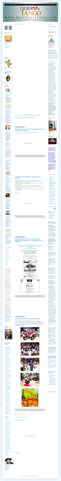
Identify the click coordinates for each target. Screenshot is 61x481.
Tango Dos (7, 405)
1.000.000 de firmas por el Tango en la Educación (8, 348)
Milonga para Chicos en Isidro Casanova (27, 318)
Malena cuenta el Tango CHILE (8, 434)
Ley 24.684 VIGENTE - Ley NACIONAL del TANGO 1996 (52, 192)
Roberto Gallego (8, 402)
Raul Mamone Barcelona (8, 400)
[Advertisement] (30, 167)
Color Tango (7, 361)
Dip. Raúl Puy (8, 369)
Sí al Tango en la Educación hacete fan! (52, 382)
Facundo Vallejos (8, 375)
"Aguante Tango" (8, 346)
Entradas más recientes (19, 412)
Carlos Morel (7, 357)
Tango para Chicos (8, 409)
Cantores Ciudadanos (7, 356)
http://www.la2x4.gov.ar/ (52, 317)
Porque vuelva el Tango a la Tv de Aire (52, 378)
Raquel (7, 449)
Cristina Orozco (8, 362)
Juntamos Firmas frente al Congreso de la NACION (8, 149)
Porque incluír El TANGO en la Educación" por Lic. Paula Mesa (52, 179)
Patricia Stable (8, 397)
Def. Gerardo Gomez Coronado (8, 364)
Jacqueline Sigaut (8, 385)
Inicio (31, 412)
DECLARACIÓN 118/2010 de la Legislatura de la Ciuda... (51, 186)
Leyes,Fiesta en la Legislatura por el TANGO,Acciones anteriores (52, 215)
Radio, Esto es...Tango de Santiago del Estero (9, 448)
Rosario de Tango (8, 403)
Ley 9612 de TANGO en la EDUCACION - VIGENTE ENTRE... (52, 195)
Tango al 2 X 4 (8, 452)
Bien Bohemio (8, 352)
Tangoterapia (8, 410)
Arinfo (6, 419)
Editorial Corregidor (9, 370)
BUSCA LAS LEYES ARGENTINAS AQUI (22, 417)
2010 (6, 258)
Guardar (6, 318)
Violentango (7, 454)
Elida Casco (7, 427)
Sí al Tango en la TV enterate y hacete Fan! (52, 384)
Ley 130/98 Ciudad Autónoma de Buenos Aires (52, 189)
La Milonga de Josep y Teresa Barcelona (8, 389)
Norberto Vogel (8, 441)
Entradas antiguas (41, 412)
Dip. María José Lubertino (8, 368)
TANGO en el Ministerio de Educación (8, 407)
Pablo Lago (7, 443)
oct (6, 262)
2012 (6, 255)
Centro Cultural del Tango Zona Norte (8, 423)
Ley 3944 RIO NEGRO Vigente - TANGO (52, 199)
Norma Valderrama (8, 442)
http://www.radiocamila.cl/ (52, 257)
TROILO (7, 453)
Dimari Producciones (8, 366)
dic (6, 259)
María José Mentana (7, 436)
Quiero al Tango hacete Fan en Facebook (52, 380)
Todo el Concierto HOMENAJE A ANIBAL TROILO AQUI (8, 161)
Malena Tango (8, 392)
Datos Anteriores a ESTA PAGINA (52, 218)
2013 (6, 254)
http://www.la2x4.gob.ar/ (52, 332)
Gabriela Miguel (8, 379)
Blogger (37, 475)
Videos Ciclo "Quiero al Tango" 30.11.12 (52, 203)
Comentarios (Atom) (23, 414)
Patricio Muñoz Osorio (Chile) (8, 445)
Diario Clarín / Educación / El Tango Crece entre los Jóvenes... (8, 143)
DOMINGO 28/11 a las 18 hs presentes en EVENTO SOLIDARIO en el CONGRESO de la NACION (28, 240)
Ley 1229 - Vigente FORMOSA (52, 197)
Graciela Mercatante (7, 381)
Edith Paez (7, 424)
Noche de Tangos (8, 440)
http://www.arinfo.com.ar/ (52, 291)
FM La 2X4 (7, 428)
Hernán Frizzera (8, 382)
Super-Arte (7, 404)
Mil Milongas (7, 393)
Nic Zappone (7, 396)
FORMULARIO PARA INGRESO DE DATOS (52, 26)
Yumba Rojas (8, 455)
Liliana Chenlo (8, 432)
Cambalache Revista (7, 354)
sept (6, 263)
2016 (6, 250)
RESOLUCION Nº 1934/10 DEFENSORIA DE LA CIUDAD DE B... (52, 183)
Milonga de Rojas (8, 437)
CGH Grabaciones (8, 358)
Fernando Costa (8, 376)
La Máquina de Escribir (8, 431)
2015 (6, 251)
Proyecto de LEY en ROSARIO (52, 201)
